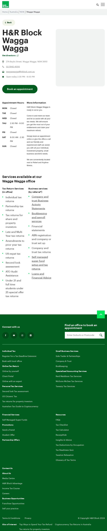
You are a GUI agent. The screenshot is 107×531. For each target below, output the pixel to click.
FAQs (58, 420)
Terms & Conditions (11, 518)
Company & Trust (63, 361)
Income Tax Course (11, 489)
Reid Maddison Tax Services (69, 376)
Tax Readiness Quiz (65, 450)
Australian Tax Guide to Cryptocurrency (20, 407)
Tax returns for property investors (17, 402)
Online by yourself (10, 371)
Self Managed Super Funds (14, 420)
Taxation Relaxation (65, 455)
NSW (22, 12)
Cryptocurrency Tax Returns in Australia (73, 525)
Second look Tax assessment (15, 391)
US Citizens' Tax (9, 396)
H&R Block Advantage (12, 483)
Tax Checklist (62, 425)
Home (5, 12)
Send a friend (8, 430)
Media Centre (8, 478)
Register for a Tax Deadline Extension (19, 356)
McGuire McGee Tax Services (69, 381)
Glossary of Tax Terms (66, 460)
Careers (5, 494)
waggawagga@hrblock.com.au (20, 72)
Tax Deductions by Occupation (70, 445)
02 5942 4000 (13, 67)
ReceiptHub (61, 435)
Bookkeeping (62, 366)
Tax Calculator (62, 430)
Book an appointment (20, 89)
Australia (14, 12)
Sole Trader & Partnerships (68, 356)
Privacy (28, 518)
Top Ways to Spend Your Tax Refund (35, 525)
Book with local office (12, 361)
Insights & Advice (64, 440)
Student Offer (8, 435)
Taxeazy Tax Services (65, 386)
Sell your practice (10, 509)
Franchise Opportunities (13, 504)
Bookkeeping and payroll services (39, 217)
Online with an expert (12, 381)
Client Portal (8, 376)
